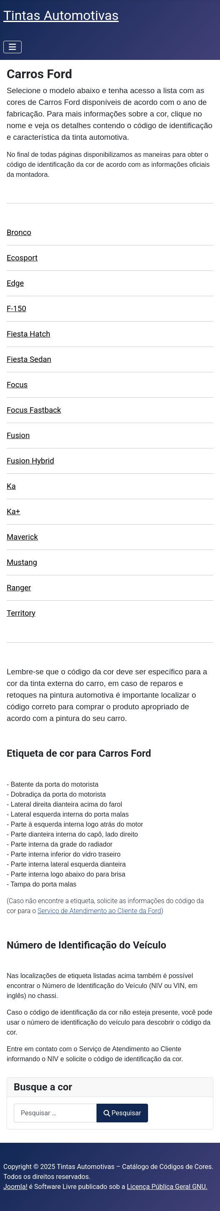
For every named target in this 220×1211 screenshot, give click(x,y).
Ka (11, 486)
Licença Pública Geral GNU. (167, 1187)
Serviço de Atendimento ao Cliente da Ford (99, 911)
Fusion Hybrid (30, 461)
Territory (21, 613)
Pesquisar (122, 1113)
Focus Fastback (34, 410)
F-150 (16, 308)
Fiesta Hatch (28, 334)
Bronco (19, 232)
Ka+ (13, 511)
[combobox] (55, 1113)
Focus (17, 384)
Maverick (22, 537)
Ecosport (22, 258)
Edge (15, 283)
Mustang (22, 562)
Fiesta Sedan (29, 359)
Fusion (18, 435)
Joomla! (15, 1187)
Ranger (19, 587)
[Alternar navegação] (12, 47)
